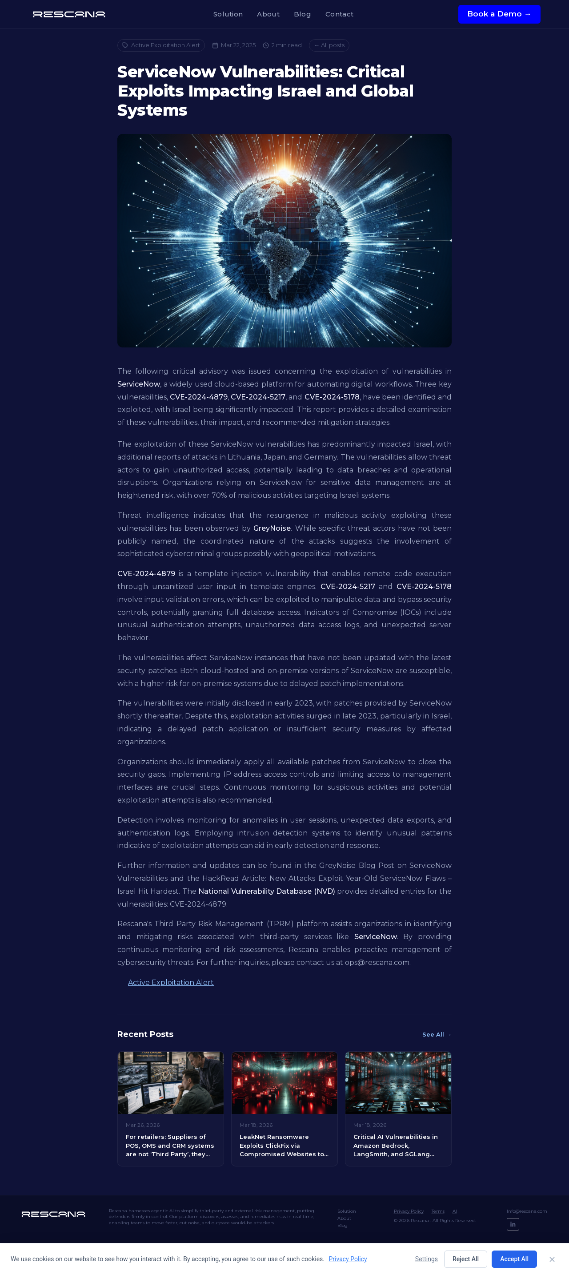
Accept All (514, 1259)
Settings (426, 1259)
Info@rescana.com (527, 1211)
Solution (228, 14)
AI (455, 1211)
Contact (339, 14)
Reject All (466, 1259)
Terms (438, 1211)
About (268, 14)
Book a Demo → (499, 13)
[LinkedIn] (513, 1224)
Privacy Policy (409, 1211)
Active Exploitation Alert (161, 44)
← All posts (329, 44)
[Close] (552, 1259)
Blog (302, 14)
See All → (437, 1034)
